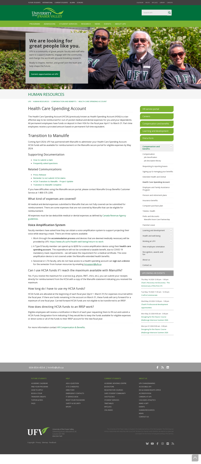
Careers (170, 2)
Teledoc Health (149, 219)
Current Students (61, 2)
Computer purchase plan (153, 214)
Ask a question (72, 392)
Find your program (39, 395)
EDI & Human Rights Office (150, 398)
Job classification (150, 166)
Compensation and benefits (64, 110)
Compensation (149, 162)
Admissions (49, 23)
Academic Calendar (39, 392)
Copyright (31, 451)
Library (162, 2)
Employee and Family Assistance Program (156, 197)
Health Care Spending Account (93, 110)
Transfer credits (38, 405)
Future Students (34, 2)
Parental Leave (149, 233)
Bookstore (109, 395)
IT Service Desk (72, 405)
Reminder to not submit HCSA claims (49, 186)
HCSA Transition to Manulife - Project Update (53, 190)
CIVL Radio (108, 418)
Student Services (68, 23)
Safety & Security (73, 412)
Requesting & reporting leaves (155, 175)
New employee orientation (154, 255)
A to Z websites (72, 395)
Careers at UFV (145, 405)
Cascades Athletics (147, 408)
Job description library (152, 169)
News (97, 23)
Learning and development (154, 239)
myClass (155, 2)
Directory (70, 398)
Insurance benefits (150, 209)
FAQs (33, 412)
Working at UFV (149, 249)
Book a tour (36, 402)
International (47, 2)
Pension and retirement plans (155, 203)
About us (146, 268)
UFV (29, 110)
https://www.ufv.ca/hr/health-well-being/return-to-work (76, 250)
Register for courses (113, 398)
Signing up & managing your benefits (158, 180)
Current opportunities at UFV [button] (44, 80)
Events (107, 23)
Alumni (72, 2)
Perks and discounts (151, 225)
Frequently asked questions (45, 171)
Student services (111, 408)
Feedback (52, 451)
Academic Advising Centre (115, 392)
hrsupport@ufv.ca (92, 272)
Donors (80, 2)
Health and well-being (151, 244)
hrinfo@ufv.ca (56, 376)
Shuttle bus (109, 405)
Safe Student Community (115, 402)
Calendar (140, 2)
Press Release (39, 183)
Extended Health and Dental (154, 185)
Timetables (109, 412)
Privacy (38, 451)
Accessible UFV (145, 395)
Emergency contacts (75, 402)
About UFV (120, 23)
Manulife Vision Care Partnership (157, 228)
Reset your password (75, 408)
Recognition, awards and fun (153, 261)
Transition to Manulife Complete (47, 193)
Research (86, 23)
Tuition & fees (37, 408)
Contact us (147, 273)
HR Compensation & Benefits (71, 335)
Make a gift (143, 412)
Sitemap (45, 451)
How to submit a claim (43, 168)
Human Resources (41, 110)
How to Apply (37, 398)
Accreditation (145, 402)
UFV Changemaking (147, 392)
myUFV (147, 2)
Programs (34, 23)
